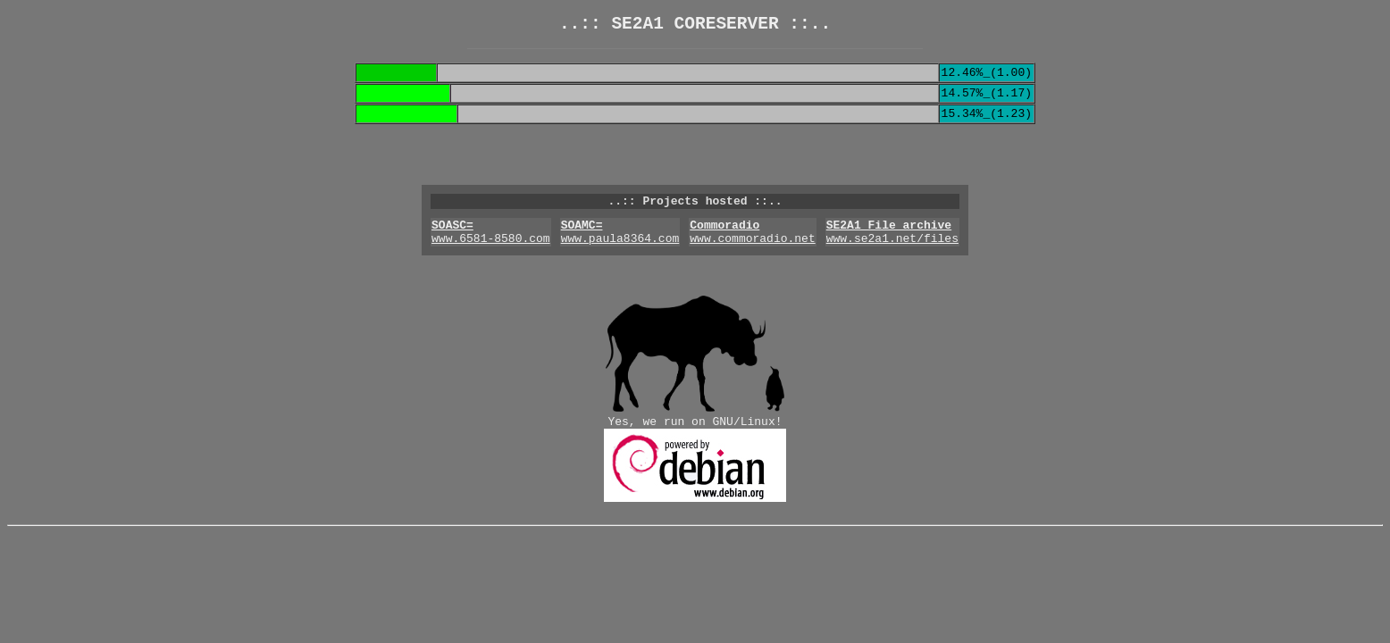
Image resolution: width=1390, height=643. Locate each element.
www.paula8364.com (620, 258)
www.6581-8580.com (490, 258)
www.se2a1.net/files (892, 258)
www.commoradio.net (752, 258)
